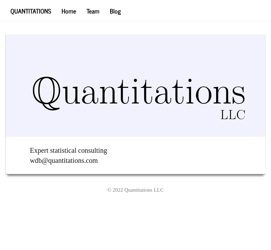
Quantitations (30, 10)
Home (68, 10)
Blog (115, 10)
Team (93, 10)
